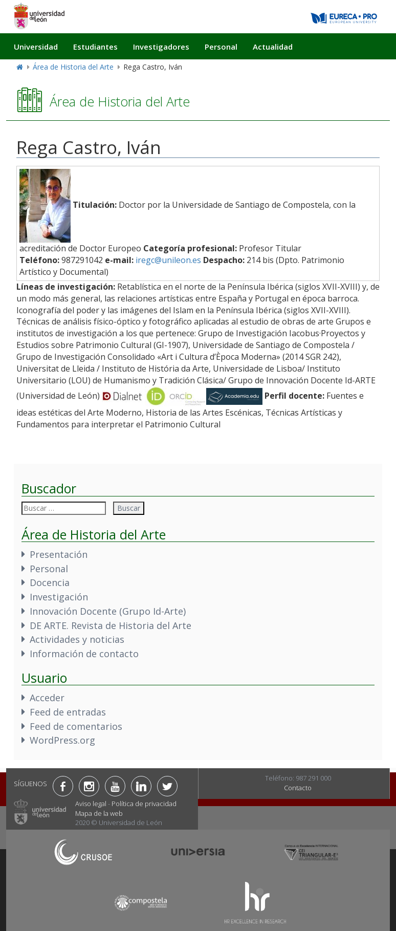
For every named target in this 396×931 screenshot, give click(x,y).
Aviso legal (90, 803)
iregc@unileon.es (168, 260)
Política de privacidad (144, 803)
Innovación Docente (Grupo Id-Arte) (108, 611)
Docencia (50, 582)
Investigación (59, 597)
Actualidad (273, 46)
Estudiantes (95, 46)
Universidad (36, 46)
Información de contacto (84, 653)
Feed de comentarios (76, 726)
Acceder (47, 697)
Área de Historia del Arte (73, 67)
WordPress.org (62, 740)
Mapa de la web (99, 813)
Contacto (298, 787)
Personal (221, 46)
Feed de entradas (68, 712)
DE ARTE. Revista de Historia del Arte (110, 625)
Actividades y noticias (77, 639)
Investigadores (161, 46)
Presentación (58, 554)
